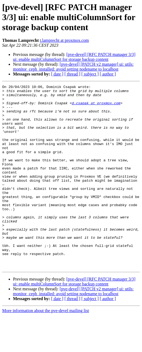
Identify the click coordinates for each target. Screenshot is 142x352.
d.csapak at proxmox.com (96, 107)
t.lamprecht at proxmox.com (64, 40)
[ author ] (108, 74)
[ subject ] (90, 74)
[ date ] (57, 74)
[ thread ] (72, 74)
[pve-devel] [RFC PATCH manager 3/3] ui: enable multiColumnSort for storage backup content (74, 57)
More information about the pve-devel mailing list (45, 347)
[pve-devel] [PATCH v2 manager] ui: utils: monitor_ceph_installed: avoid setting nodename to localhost (73, 66)
